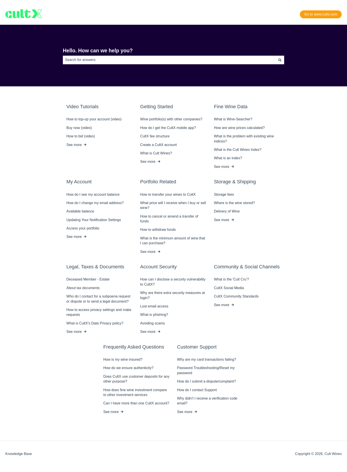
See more (74, 144)
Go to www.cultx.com (320, 14)
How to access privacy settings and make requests (98, 312)
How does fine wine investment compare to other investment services (135, 392)
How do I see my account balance (93, 194)
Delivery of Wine (227, 211)
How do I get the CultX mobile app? (168, 128)
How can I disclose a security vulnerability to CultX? (172, 281)
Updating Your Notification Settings (93, 220)
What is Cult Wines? (156, 153)
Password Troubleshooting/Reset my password (206, 370)
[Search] (280, 60)
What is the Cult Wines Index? (237, 150)
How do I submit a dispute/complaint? (206, 381)
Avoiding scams (152, 323)
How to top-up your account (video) (93, 119)
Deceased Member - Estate (88, 279)
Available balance (80, 211)
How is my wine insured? (123, 359)
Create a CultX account (158, 144)
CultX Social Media (229, 288)
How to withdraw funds (158, 229)
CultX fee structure (155, 136)
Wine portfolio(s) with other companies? (171, 119)
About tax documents (83, 288)
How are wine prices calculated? (239, 128)
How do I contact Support (197, 390)
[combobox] (169, 60)
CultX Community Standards (236, 296)
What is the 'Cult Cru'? (231, 279)
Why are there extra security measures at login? (172, 295)
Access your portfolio (82, 228)
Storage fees (224, 194)
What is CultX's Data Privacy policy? (94, 323)
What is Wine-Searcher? (233, 119)
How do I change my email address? (95, 203)
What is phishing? (154, 315)
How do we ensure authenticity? (128, 368)
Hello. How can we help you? (98, 50)
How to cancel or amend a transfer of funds (169, 218)
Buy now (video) (79, 128)
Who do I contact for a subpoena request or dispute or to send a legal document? (98, 298)
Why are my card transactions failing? (206, 359)
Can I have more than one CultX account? (136, 403)
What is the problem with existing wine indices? (244, 138)
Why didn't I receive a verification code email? (207, 400)
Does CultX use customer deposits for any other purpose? (136, 379)
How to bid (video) (80, 136)
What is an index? (228, 158)
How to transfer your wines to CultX (168, 194)
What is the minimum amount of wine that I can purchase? (172, 240)
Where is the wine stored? (234, 203)
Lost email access (154, 306)
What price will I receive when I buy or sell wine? (173, 205)
